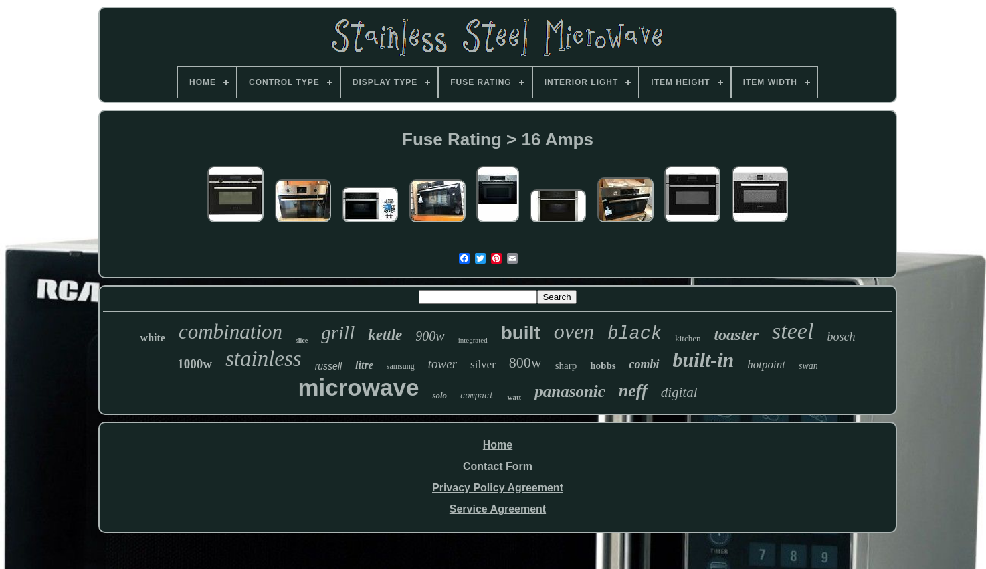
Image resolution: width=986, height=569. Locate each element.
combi (644, 364)
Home (497, 445)
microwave (358, 387)
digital (679, 392)
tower (442, 364)
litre (364, 365)
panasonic (569, 391)
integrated (473, 340)
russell (328, 366)
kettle (385, 335)
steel (792, 331)
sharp (566, 365)
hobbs (602, 365)
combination (230, 331)
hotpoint (766, 364)
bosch (841, 336)
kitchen (687, 338)
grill (338, 332)
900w (429, 336)
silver (483, 364)
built (520, 333)
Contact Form (497, 466)
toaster (736, 334)
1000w (194, 364)
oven (574, 331)
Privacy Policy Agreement (497, 487)
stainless (263, 359)
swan (808, 366)
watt (514, 397)
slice (302, 340)
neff (633, 390)
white (152, 337)
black (634, 334)
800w (525, 362)
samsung (401, 366)
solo (439, 395)
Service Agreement (498, 509)
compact (477, 396)
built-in (703, 360)
